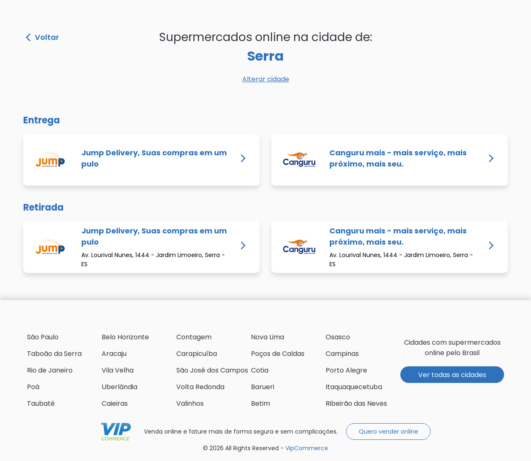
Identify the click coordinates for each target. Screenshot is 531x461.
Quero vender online (388, 431)
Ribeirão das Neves (356, 403)
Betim (260, 403)
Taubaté (41, 403)
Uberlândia (119, 387)
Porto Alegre (346, 370)
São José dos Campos (212, 370)
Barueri (262, 387)
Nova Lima (267, 337)
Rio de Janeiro (50, 370)
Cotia (259, 370)
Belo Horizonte (125, 337)
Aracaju (114, 353)
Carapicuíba (196, 353)
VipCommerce (116, 432)
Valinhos (190, 403)
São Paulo (42, 337)
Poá (33, 387)
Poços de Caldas (277, 353)
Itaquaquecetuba (354, 387)
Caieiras (115, 403)
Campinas (342, 353)
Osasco (338, 337)
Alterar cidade (265, 79)
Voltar (42, 37)
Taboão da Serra (54, 353)
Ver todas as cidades (452, 375)
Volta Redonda (200, 387)
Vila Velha (118, 370)
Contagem (194, 337)
